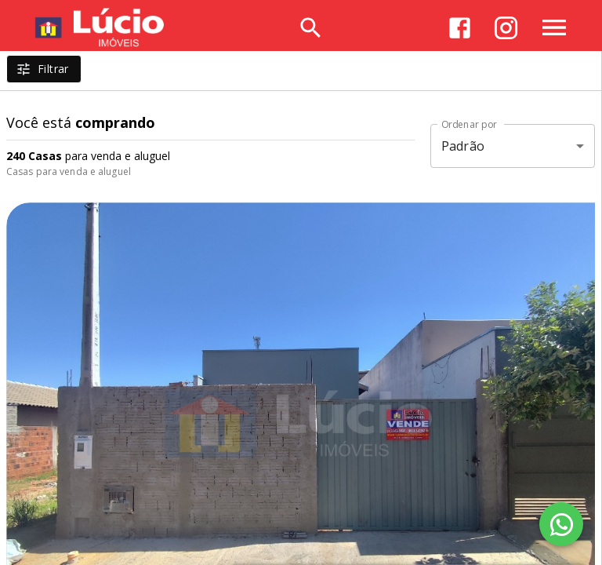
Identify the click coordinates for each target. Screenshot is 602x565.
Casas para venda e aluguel (68, 171)
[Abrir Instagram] (506, 28)
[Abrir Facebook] (459, 28)
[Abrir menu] (554, 27)
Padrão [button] (462, 146)
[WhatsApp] (561, 524)
